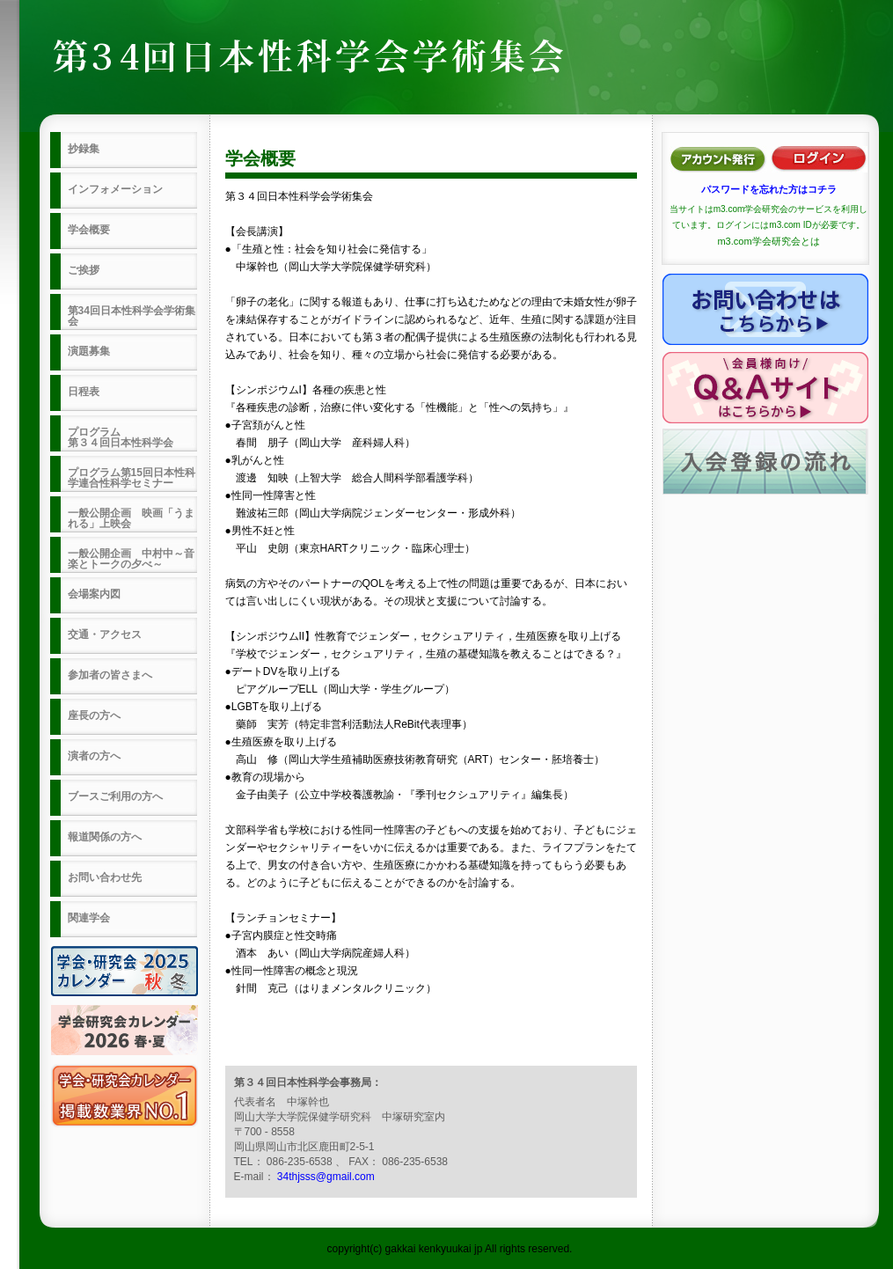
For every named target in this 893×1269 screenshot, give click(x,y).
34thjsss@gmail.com (326, 1176)
